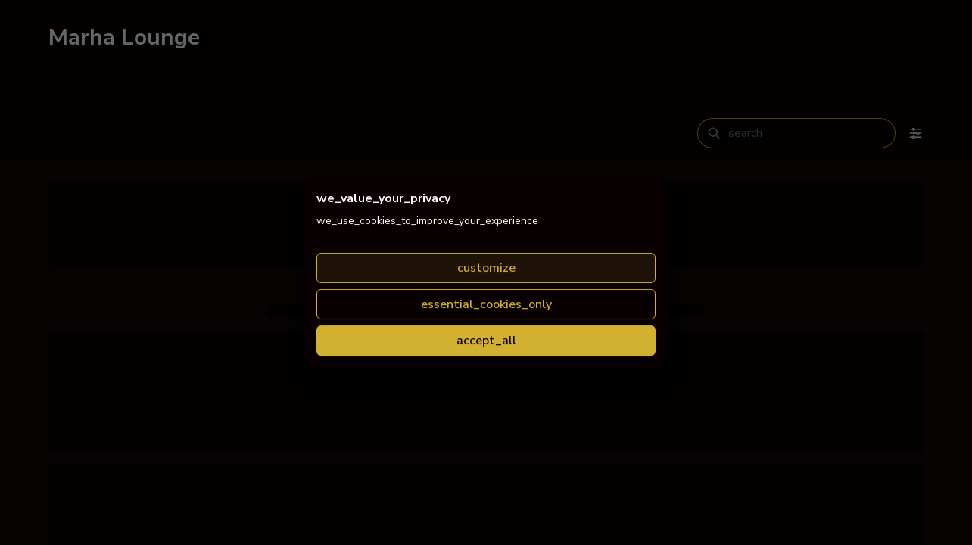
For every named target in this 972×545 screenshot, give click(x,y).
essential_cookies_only (486, 436)
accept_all (486, 473)
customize (486, 400)
